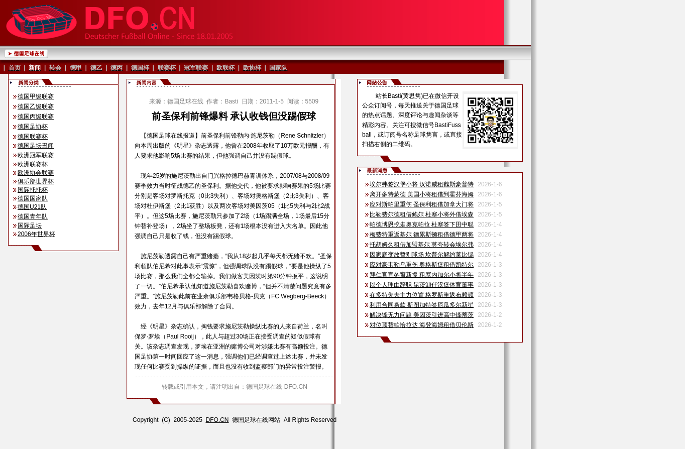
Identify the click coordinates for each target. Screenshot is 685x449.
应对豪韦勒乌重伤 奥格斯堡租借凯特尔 (422, 264)
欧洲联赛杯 (33, 164)
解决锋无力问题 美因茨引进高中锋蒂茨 (422, 314)
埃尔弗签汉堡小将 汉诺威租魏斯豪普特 (422, 184)
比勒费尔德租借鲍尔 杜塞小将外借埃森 (422, 214)
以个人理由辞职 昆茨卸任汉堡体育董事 (422, 284)
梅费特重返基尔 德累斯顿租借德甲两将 (422, 234)
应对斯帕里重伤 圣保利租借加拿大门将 (422, 204)
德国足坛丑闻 (36, 145)
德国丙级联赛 (36, 116)
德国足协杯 (33, 126)
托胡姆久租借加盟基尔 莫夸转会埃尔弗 (422, 244)
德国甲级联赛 (36, 96)
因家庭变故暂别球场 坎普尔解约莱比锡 (422, 254)
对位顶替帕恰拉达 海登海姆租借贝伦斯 (422, 324)
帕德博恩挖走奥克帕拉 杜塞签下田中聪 (422, 224)
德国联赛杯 (33, 136)
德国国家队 (33, 198)
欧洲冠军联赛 (36, 155)
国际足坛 (30, 225)
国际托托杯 (33, 189)
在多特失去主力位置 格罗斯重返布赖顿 (422, 294)
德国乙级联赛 (36, 106)
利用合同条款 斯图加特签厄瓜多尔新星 (422, 304)
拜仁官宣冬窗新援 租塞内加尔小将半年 (422, 274)
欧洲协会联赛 (36, 172)
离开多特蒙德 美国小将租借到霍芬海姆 (422, 194)
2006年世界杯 (36, 234)
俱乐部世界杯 (36, 181)
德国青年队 (33, 216)
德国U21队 (32, 206)
